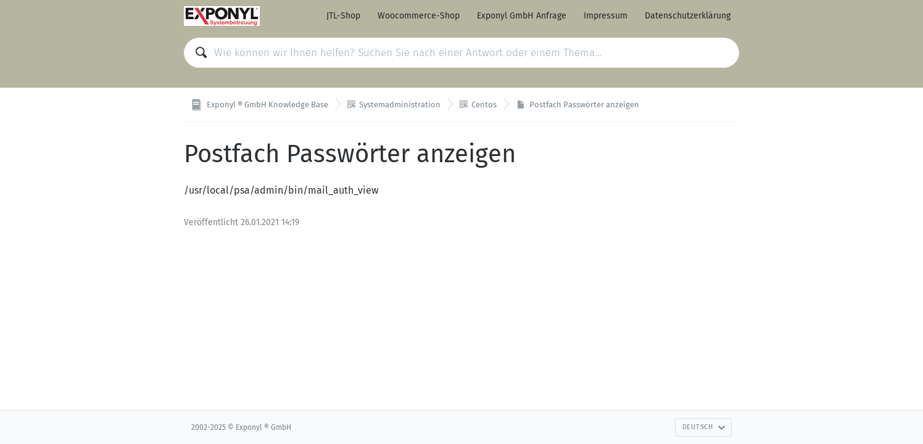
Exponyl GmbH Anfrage (521, 15)
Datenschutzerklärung (688, 15)
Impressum (605, 15)
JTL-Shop (343, 15)
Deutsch (704, 427)
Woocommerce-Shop (419, 15)
